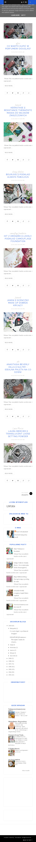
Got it (23, 15)
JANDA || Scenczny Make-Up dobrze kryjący (18, 303)
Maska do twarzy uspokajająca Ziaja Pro (20, 762)
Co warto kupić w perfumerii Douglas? (18, 30)
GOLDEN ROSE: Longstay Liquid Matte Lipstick (21, 593)
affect (18, 43)
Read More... (9, 86)
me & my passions (14, 759)
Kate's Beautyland (22, 532)
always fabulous (18, 172)
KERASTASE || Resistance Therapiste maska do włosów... (18, 639)
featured (18, 105)
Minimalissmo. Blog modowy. (17, 721)
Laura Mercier (18, 428)
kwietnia (13, 647)
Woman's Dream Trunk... (16, 735)
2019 (10, 658)
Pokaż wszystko (26, 770)
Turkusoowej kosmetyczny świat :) (16, 709)
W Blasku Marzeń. (14, 748)
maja (11, 645)
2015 (10, 669)
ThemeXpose (17, 837)
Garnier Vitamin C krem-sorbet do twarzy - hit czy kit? (21, 713)
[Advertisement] (19, 791)
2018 (10, 661)
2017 (10, 664)
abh (18, 362)
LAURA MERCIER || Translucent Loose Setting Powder (18, 434)
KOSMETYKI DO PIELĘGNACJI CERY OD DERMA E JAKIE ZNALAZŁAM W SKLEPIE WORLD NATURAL (17, 741)
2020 (10, 626)
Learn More (15, 15)
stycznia (12, 656)
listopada (13, 628)
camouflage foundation (18, 233)
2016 (10, 666)
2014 (10, 672)
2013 (10, 675)
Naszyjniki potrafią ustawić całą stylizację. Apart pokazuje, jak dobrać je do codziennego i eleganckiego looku (18, 727)
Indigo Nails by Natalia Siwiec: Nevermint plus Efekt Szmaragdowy (21, 565)
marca (12, 650)
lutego (12, 653)
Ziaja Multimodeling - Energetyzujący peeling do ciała (21, 579)
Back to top (27, 840)
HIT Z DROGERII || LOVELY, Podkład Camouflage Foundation (18, 238)
